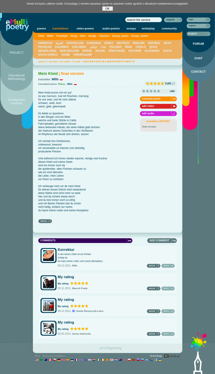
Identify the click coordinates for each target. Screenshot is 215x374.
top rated (53, 61)
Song (74, 35)
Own (83, 35)
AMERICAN (45, 43)
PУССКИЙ (135, 50)
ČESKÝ (108, 43)
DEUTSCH (123, 43)
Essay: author (139, 35)
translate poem (151, 98)
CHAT (198, 58)
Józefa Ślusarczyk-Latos (87, 311)
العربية (59, 43)
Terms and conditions (53, 356)
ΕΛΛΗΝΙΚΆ (62, 46)
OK (107, 8)
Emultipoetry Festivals (16, 101)
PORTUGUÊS (117, 50)
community (169, 28)
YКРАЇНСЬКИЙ (82, 54)
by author (66, 61)
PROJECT (17, 52)
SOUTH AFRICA (48, 54)
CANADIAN (94, 43)
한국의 (153, 46)
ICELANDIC (79, 46)
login (191, 19)
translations (60, 28)
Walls (50, 35)
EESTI (167, 43)
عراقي (93, 46)
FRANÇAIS (45, 46)
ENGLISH (138, 43)
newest (42, 61)
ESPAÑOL (154, 43)
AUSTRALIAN (74, 43)
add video (148, 106)
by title (77, 61)
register (192, 25)
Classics (104, 35)
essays (131, 28)
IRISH (128, 46)
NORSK (87, 50)
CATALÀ (141, 46)
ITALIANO (116, 46)
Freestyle (62, 35)
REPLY (166, 266)
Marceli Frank (79, 288)
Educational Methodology (16, 77)
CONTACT (198, 71)
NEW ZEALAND (69, 50)
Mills (55, 79)
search (170, 19)
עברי (103, 46)
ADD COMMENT (159, 240)
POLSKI (100, 50)
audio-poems (111, 28)
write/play (148, 28)
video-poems (85, 28)
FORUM (198, 43)
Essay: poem (120, 35)
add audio (148, 113)
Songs (92, 35)
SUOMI (65, 54)
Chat (41, 35)
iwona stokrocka (81, 333)
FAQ (37, 356)
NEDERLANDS (47, 50)
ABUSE (43, 221)
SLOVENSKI (152, 50)
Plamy (61, 84)
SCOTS (167, 50)
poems (41, 28)
